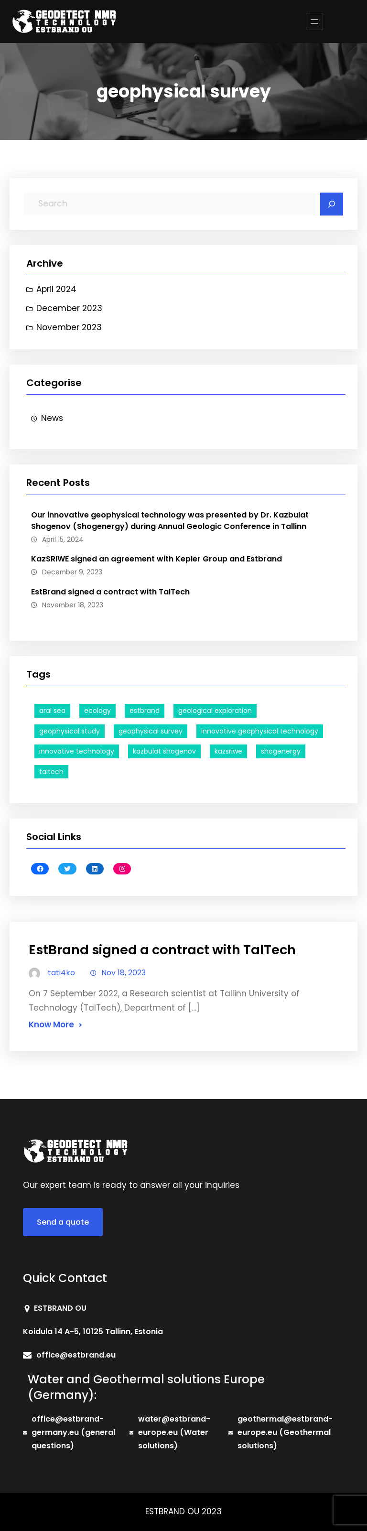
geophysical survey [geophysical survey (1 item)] (151, 731)
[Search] (331, 204)
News (52, 418)
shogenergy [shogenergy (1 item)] (281, 751)
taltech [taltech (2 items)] (51, 771)
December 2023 (69, 308)
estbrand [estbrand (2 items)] (145, 710)
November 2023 (69, 327)
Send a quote (63, 1222)
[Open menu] (314, 21)
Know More (51, 1024)
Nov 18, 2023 (123, 972)
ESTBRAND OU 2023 (183, 1511)
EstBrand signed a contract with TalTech (110, 591)
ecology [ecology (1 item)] (97, 710)
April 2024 (56, 289)
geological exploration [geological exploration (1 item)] (215, 710)
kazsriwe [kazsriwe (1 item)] (228, 751)
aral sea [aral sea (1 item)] (52, 710)
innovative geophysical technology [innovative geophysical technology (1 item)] (259, 731)
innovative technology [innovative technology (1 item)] (76, 751)
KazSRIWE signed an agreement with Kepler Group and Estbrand (156, 558)
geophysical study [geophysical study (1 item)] (69, 731)
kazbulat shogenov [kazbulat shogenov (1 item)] (164, 751)
